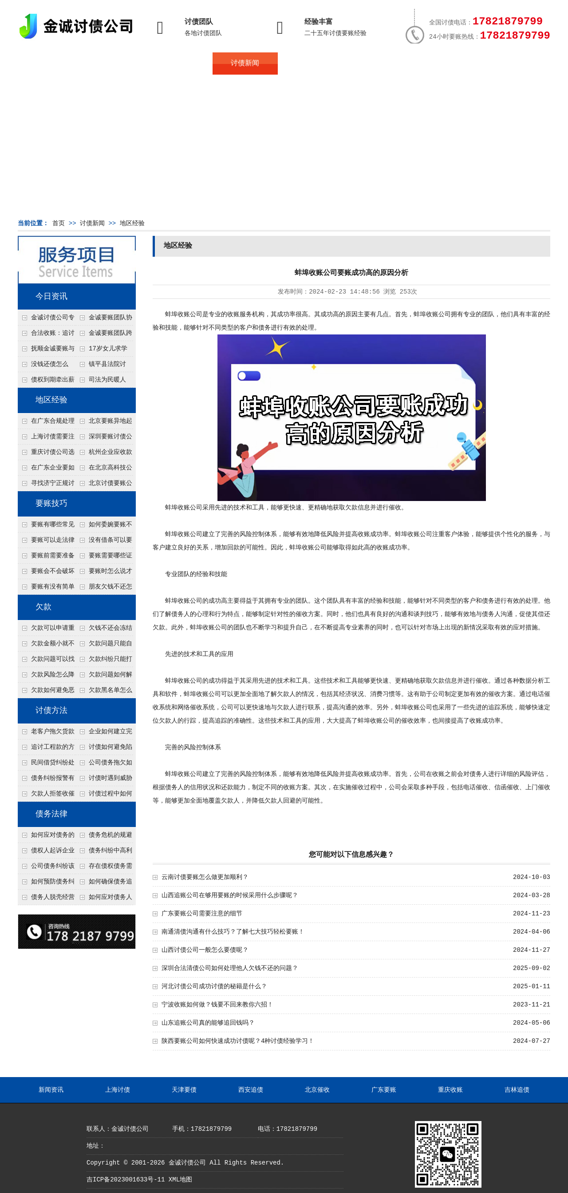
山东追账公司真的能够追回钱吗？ (208, 1022)
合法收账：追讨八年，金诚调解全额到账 (46, 335)
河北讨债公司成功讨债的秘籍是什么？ (214, 986)
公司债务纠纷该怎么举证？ (46, 868)
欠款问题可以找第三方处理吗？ (46, 661)
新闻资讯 (51, 1090)
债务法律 (51, 814)
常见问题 (310, 64)
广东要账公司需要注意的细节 (202, 913)
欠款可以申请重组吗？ (46, 630)
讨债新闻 (245, 64)
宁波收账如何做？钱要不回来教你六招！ (217, 1004)
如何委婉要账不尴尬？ (103, 527)
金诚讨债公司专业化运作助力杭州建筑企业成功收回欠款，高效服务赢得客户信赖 (46, 320)
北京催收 (317, 1090)
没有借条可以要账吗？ (103, 542)
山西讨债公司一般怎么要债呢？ (205, 950)
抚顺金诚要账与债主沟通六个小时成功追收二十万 (46, 351)
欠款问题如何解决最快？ (103, 677)
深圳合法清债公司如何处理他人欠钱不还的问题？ (230, 968)
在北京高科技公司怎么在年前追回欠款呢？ (103, 470)
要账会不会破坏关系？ (46, 573)
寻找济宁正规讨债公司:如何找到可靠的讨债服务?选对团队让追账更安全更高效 (46, 485)
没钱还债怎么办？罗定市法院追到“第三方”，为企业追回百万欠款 (46, 366)
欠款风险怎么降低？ (46, 677)
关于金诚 (115, 64)
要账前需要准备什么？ (46, 558)
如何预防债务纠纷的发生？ (46, 884)
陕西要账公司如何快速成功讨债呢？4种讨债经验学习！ (238, 1041)
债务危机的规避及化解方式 (103, 837)
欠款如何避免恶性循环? (46, 692)
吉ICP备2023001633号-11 (126, 1179)
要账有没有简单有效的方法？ (46, 589)
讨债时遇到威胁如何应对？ (103, 780)
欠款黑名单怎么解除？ (103, 692)
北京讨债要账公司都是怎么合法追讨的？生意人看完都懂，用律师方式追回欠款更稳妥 (103, 485)
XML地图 (180, 1179)
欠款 (43, 607)
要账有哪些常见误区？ (46, 527)
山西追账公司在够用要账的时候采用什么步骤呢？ (230, 895)
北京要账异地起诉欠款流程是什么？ (103, 423)
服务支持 (505, 64)
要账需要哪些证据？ (103, 558)
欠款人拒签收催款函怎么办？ (46, 796)
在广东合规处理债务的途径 (46, 423)
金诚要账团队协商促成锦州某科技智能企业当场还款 (103, 320)
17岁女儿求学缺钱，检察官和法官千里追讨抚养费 (103, 351)
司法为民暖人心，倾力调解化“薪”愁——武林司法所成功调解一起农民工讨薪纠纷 (103, 382)
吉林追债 (517, 1090)
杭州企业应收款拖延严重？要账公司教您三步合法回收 (103, 454)
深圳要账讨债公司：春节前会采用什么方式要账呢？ (103, 439)
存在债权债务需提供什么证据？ (103, 868)
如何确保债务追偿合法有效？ (103, 884)
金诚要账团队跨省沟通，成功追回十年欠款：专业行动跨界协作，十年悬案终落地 (103, 335)
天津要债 (184, 1090)
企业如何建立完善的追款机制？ (103, 734)
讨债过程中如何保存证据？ (103, 796)
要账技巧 (51, 503)
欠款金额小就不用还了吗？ (46, 646)
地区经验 (132, 223)
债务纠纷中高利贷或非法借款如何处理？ (103, 853)
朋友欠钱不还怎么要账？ (103, 589)
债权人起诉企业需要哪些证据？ (46, 853)
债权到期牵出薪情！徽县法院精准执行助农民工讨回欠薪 (46, 382)
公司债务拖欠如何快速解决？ (103, 765)
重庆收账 (450, 1090)
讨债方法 (51, 710)
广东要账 (383, 1090)
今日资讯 (51, 296)
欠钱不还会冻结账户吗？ (103, 630)
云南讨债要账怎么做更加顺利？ (205, 877)
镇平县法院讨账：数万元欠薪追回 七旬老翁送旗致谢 (103, 366)
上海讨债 (117, 1090)
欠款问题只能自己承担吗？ (103, 646)
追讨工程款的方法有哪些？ (46, 749)
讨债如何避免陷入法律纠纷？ (103, 749)
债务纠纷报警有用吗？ (46, 780)
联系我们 (440, 64)
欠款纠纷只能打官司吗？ (103, 661)
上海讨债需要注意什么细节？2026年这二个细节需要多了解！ (46, 439)
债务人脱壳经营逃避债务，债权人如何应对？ (46, 899)
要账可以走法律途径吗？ (46, 542)
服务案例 (375, 64)
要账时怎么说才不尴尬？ (103, 573)
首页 (50, 64)
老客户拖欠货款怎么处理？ (46, 734)
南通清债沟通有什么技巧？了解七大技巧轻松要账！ (233, 931)
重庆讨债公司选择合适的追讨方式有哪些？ (46, 454)
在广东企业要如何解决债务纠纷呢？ (46, 470)
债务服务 (180, 64)
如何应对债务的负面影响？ (46, 837)
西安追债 (250, 1090)
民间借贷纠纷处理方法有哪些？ (46, 765)
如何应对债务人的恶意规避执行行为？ (103, 899)
